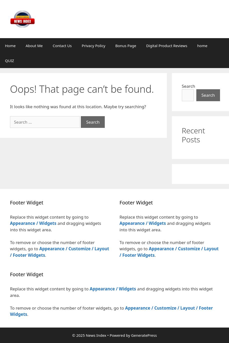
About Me (34, 45)
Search (188, 86)
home (202, 45)
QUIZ (9, 60)
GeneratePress (144, 335)
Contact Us (62, 45)
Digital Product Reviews (166, 45)
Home (10, 45)
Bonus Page (125, 45)
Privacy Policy (94, 45)
